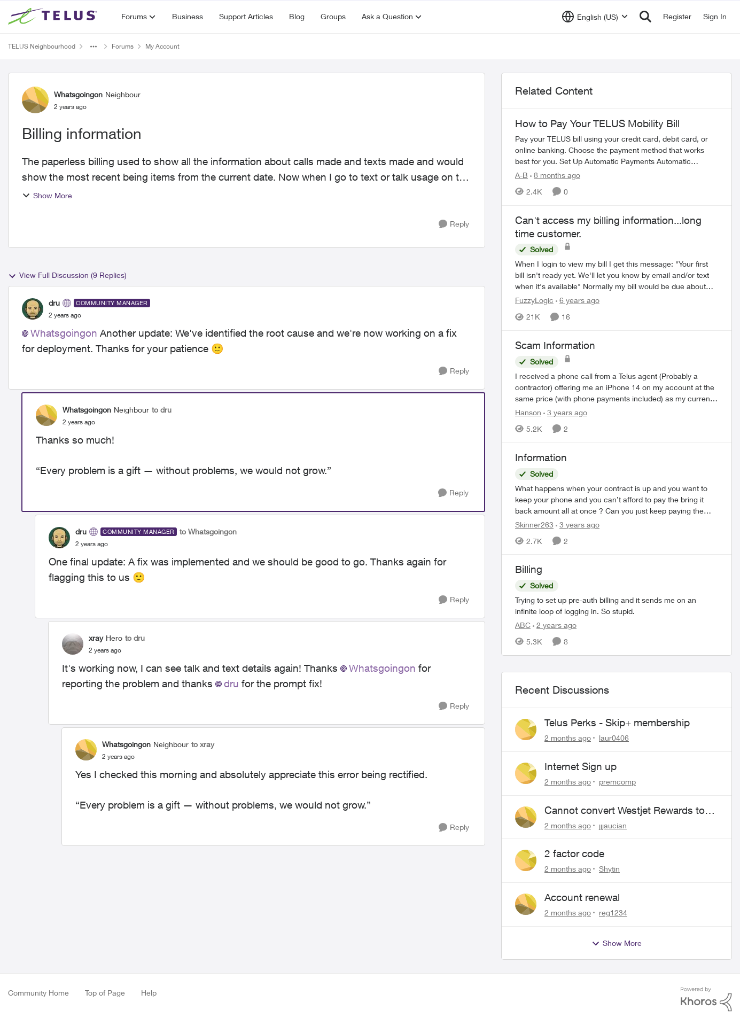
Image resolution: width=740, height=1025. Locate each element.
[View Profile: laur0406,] (525, 729)
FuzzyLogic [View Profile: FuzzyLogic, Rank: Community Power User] (534, 300)
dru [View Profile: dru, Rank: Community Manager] (54, 302)
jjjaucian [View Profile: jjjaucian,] (613, 824)
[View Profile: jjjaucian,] (525, 817)
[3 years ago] (565, 412)
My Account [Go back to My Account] (162, 46)
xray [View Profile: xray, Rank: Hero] (96, 637)
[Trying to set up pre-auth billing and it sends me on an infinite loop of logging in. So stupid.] (616, 605)
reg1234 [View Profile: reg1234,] (613, 912)
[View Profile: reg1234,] (525, 904)
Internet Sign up (580, 766)
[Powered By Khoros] (706, 999)
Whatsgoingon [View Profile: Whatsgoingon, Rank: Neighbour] (78, 94)
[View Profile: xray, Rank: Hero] (72, 644)
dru (231, 683)
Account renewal (582, 897)
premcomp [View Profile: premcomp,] (617, 781)
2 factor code (574, 853)
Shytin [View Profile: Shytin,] (609, 868)
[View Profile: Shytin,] (525, 860)
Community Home (38, 992)
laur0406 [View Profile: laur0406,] (614, 737)
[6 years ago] (577, 300)
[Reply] (454, 224)
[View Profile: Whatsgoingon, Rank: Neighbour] (35, 100)
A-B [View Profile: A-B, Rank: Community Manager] (521, 175)
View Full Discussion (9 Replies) (67, 275)
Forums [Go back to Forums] (123, 46)
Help (149, 992)
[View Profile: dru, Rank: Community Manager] (32, 309)
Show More (47, 195)
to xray (202, 744)
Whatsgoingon (63, 333)
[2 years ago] (555, 625)
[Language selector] (595, 16)
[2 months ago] (567, 737)
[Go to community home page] (54, 16)
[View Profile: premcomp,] (525, 773)
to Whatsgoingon (208, 531)
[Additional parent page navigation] (93, 46)
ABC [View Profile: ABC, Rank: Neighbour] (523, 625)
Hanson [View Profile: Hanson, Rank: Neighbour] (528, 412)
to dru (162, 409)
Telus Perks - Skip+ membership (617, 722)
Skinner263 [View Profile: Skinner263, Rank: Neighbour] (534, 524)
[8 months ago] (555, 175)
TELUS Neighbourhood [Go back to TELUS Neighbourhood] (41, 46)
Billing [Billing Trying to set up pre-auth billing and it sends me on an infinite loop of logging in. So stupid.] (528, 569)
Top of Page (105, 992)
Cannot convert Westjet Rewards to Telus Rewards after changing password (624, 810)
